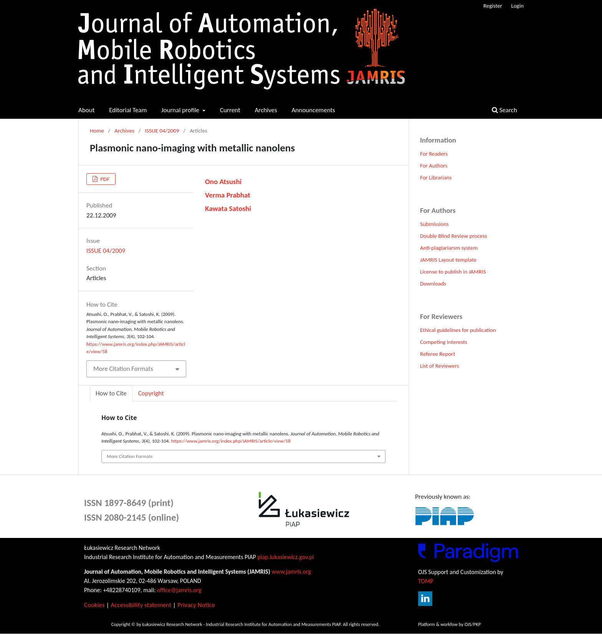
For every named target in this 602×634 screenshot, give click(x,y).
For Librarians (436, 177)
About (86, 110)
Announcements (313, 110)
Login (517, 5)
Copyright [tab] (151, 393)
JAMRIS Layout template (448, 259)
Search (504, 110)
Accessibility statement (141, 605)
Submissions (434, 224)
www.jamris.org (291, 571)
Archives (266, 110)
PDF (104, 179)
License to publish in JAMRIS (453, 271)
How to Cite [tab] (111, 393)
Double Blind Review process (453, 235)
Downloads (433, 283)
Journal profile (181, 110)
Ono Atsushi (223, 181)
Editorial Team (128, 110)
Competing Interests (443, 342)
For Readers (434, 153)
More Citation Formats (123, 369)
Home (97, 130)
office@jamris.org (179, 590)
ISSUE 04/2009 (162, 130)
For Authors (433, 165)
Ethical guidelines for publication (458, 330)
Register (492, 5)
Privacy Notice (196, 605)
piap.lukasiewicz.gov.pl (285, 557)
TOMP (425, 581)
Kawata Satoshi (228, 208)
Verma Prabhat (227, 195)
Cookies (94, 605)
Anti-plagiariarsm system (449, 247)
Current (230, 110)
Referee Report (437, 353)
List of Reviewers (439, 365)
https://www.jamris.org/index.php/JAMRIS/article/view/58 (231, 441)
